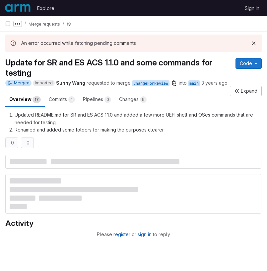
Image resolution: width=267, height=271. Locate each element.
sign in (145, 234)
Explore (45, 8)
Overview (25, 99)
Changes (133, 99)
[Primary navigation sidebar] (8, 24)
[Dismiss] (254, 43)
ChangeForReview (150, 83)
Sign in (252, 8)
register (121, 234)
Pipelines (97, 99)
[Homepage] (18, 8)
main (194, 83)
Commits (62, 99)
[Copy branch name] (174, 83)
